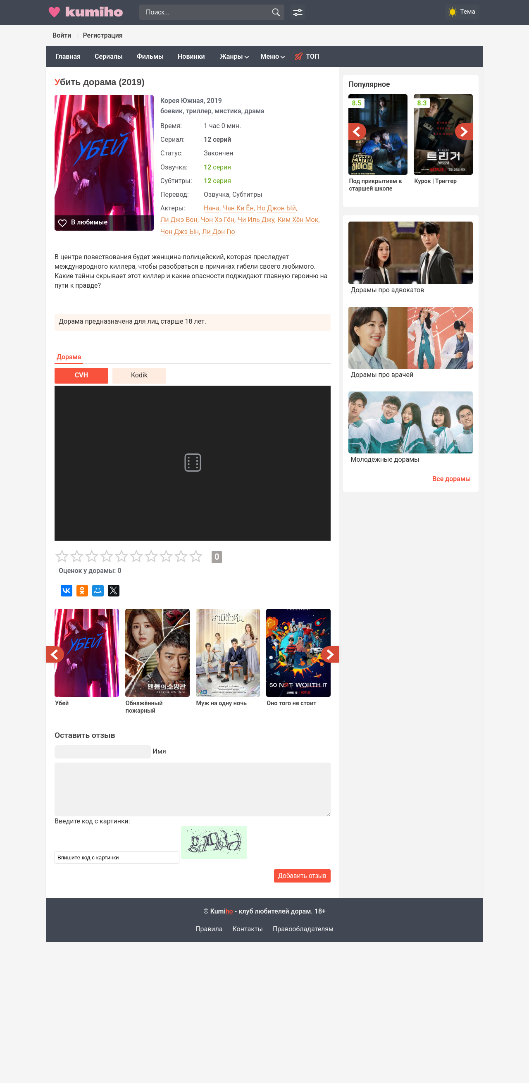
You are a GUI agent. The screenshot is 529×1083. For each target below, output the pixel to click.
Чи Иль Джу (256, 220)
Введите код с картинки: (92, 821)
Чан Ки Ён (238, 208)
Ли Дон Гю (218, 232)
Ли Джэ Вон (179, 220)
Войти (61, 35)
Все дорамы (451, 479)
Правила (208, 929)
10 (195, 556)
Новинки (191, 56)
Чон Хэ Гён (217, 220)
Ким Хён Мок (298, 220)
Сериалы (109, 56)
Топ (312, 56)
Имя (159, 751)
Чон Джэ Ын (179, 232)
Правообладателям (303, 929)
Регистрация (102, 35)
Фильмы (150, 56)
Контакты (247, 929)
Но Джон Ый (276, 208)
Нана (211, 208)
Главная (68, 56)
